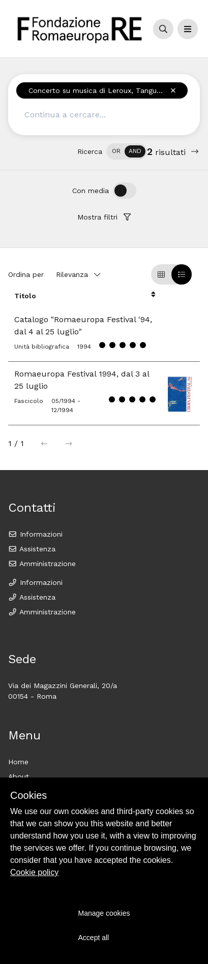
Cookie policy (34, 872)
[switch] (126, 151)
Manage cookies (104, 913)
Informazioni (35, 534)
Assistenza (31, 549)
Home (18, 762)
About (18, 776)
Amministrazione (42, 563)
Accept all (93, 938)
